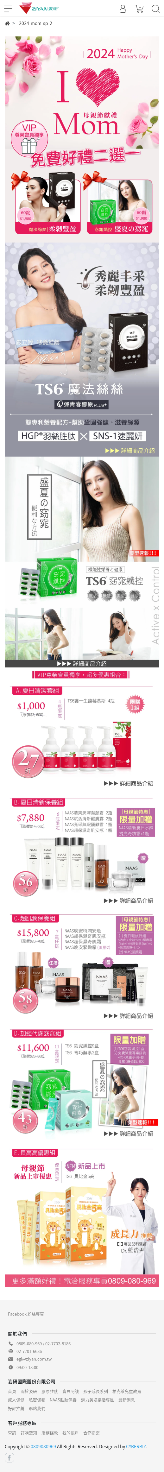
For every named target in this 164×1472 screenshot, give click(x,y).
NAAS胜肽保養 (63, 1400)
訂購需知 (29, 1433)
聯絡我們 (37, 1408)
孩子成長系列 (95, 1391)
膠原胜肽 (49, 1391)
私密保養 (37, 1400)
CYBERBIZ (136, 1446)
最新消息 (126, 1400)
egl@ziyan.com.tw (34, 1359)
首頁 (12, 1391)
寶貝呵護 (70, 1391)
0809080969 (43, 1446)
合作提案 (91, 1433)
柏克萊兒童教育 (126, 1391)
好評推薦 (16, 1408)
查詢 (12, 1433)
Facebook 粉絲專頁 (26, 1314)
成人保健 (16, 1400)
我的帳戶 (70, 1433)
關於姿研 (29, 1391)
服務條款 (49, 1433)
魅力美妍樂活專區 (97, 1400)
